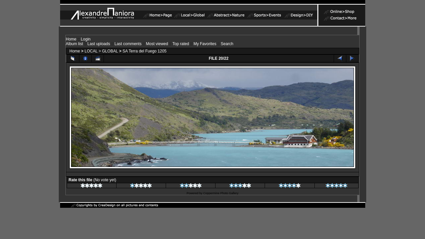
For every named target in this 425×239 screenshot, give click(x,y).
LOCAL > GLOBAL (101, 51)
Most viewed (157, 43)
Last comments (128, 43)
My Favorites (205, 43)
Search (227, 43)
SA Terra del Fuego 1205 (145, 51)
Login (85, 39)
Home (71, 39)
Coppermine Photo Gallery (220, 193)
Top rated (180, 43)
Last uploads (98, 43)
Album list (74, 43)
